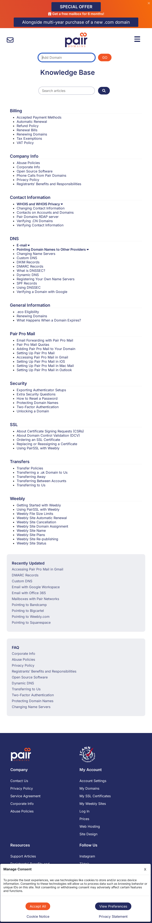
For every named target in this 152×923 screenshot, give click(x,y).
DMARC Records (30, 266)
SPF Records (27, 283)
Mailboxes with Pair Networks (35, 599)
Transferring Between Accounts (41, 481)
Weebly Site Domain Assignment (42, 526)
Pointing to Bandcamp (29, 605)
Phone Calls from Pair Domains (41, 175)
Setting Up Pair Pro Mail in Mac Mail (45, 366)
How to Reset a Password (37, 398)
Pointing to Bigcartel (28, 610)
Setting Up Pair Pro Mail (36, 353)
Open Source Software (34, 171)
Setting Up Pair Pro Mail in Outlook (44, 370)
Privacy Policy (28, 180)
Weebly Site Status (31, 543)
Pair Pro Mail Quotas (33, 344)
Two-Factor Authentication (38, 407)
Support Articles (23, 856)
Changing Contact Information (41, 208)
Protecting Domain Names (37, 403)
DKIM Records (28, 262)
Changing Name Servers (36, 254)
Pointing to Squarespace (31, 622)
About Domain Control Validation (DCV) (48, 435)
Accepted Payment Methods (39, 117)
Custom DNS (27, 258)
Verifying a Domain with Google (42, 292)
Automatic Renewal (32, 121)
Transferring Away (31, 476)
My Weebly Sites (92, 803)
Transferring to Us (31, 485)
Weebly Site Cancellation (36, 522)
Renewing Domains (32, 134)
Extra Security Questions (36, 394)
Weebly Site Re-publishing (37, 539)
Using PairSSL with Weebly (38, 448)
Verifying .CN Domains (35, 221)
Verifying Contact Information (40, 225)
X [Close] (145, 869)
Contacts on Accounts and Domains (45, 212)
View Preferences (113, 906)
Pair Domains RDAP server (38, 217)
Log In (84, 811)
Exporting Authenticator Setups (41, 390)
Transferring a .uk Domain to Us (42, 472)
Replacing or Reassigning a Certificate (47, 444)
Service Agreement (25, 796)
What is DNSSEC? (31, 270)
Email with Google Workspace (36, 587)
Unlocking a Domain (33, 411)
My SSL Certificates (95, 796)
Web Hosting (89, 826)
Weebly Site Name (31, 530)
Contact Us (19, 781)
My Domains (89, 788)
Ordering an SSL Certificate (38, 440)
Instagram (87, 856)
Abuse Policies (28, 163)
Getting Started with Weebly (39, 505)
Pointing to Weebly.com (31, 616)
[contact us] (10, 40)
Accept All (38, 906)
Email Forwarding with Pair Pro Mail (45, 340)
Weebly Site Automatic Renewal (42, 518)
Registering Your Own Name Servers (45, 279)
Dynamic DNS (28, 275)
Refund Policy (28, 126)
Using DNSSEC (29, 287)
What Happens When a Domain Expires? (49, 320)
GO (104, 57)
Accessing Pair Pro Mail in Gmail (42, 357)
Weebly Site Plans (31, 535)
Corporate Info (28, 167)
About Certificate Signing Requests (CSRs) (50, 431)
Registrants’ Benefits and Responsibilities (49, 184)
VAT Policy (25, 143)
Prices (84, 819)
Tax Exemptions (29, 138)
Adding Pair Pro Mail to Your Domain (46, 349)
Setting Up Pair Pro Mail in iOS (41, 361)
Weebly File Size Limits (35, 513)
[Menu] (137, 38)
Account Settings (92, 781)
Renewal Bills (27, 130)
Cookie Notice (38, 916)
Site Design (88, 834)
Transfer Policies (30, 468)
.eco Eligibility (28, 312)
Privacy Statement (113, 916)
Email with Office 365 (29, 593)
